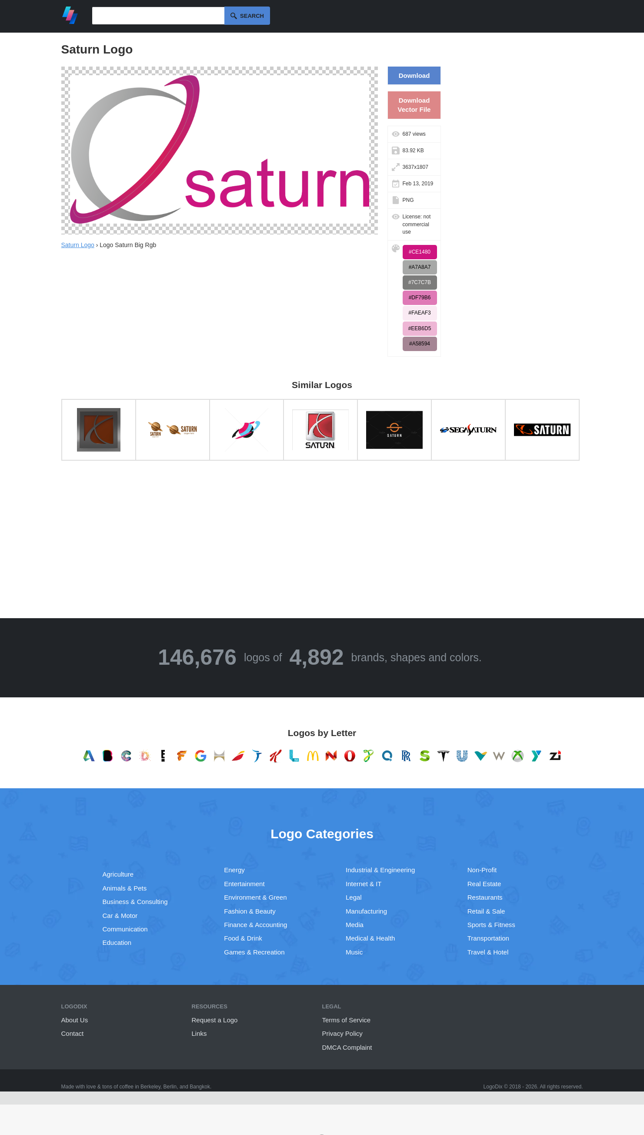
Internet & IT (364, 883)
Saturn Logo (77, 244)
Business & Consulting (135, 901)
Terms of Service (346, 1020)
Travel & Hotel (487, 952)
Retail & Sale (486, 911)
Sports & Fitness (491, 924)
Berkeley (150, 1087)
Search (252, 16)
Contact (72, 1033)
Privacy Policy (342, 1033)
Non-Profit (482, 870)
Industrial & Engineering (380, 870)
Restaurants (485, 897)
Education (117, 942)
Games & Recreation (254, 952)
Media (355, 924)
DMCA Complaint (347, 1047)
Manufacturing (366, 911)
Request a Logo (215, 1020)
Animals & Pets (125, 888)
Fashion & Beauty (249, 911)
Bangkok (200, 1087)
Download (414, 75)
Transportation (488, 938)
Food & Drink (243, 938)
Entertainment (244, 883)
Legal (354, 897)
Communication (125, 929)
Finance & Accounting (255, 924)
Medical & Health (370, 938)
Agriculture (118, 874)
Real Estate (484, 883)
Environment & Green (255, 897)
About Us (74, 1020)
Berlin (170, 1087)
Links (199, 1033)
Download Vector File (414, 105)
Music (354, 952)
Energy (234, 870)
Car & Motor (120, 915)
